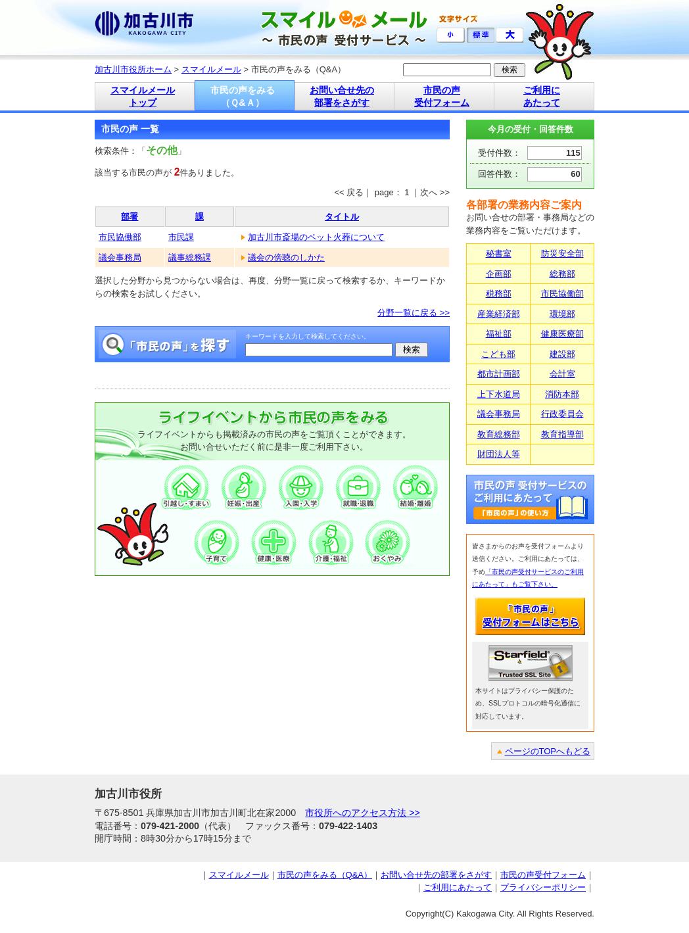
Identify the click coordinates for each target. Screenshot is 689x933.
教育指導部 (562, 434)
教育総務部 (498, 434)
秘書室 (498, 253)
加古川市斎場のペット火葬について (316, 237)
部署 (129, 217)
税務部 (498, 294)
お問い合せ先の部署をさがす (436, 875)
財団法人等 (498, 454)
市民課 (181, 237)
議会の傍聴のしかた (286, 257)
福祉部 (498, 334)
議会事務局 (120, 257)
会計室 (562, 374)
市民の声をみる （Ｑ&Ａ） (242, 96)
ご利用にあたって (457, 887)
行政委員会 (562, 414)
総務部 (562, 274)
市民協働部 (120, 237)
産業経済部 (498, 314)
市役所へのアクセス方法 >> (362, 812)
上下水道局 (498, 394)
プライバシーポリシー (543, 887)
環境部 (562, 314)
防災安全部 (562, 253)
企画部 (498, 274)
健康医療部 (562, 334)
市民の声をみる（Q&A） (324, 875)
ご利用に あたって (541, 96)
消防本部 (562, 394)
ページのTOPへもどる (548, 751)
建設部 (562, 354)
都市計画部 (498, 374)
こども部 (498, 354)
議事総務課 (189, 257)
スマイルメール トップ (142, 96)
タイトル (342, 217)
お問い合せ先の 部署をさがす (342, 96)
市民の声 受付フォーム (441, 96)
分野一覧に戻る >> (413, 313)
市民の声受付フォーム (543, 875)
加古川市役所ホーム (133, 69)
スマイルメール (211, 69)
